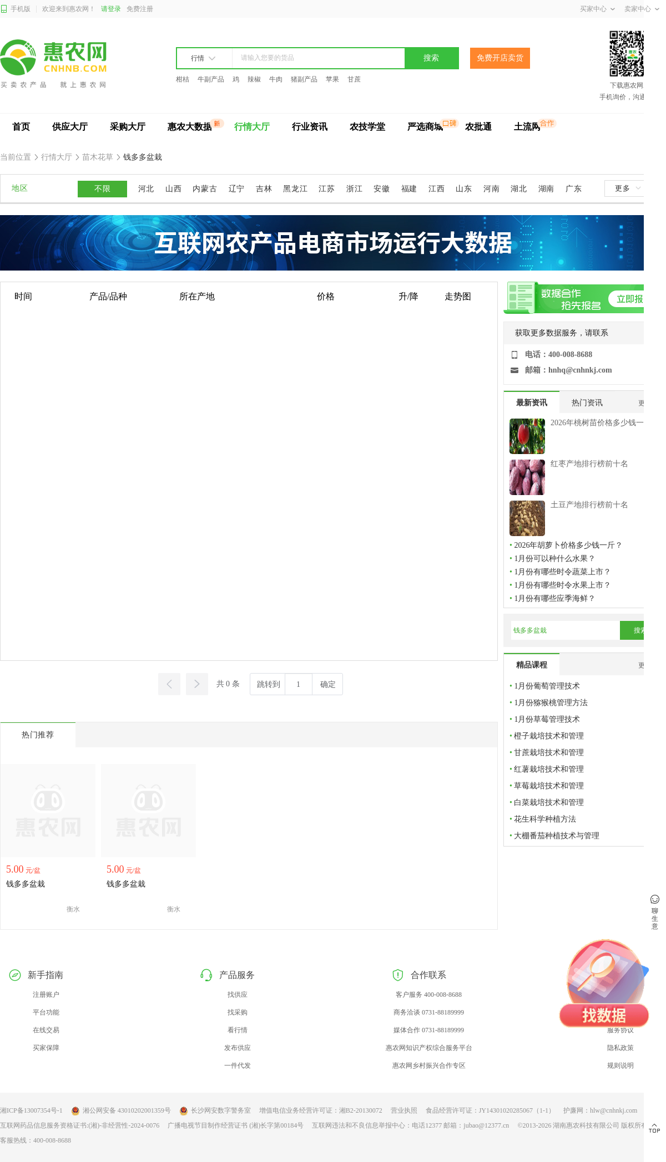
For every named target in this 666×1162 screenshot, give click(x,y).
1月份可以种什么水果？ (555, 558)
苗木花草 (97, 157)
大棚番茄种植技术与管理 (556, 836)
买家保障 (46, 1048)
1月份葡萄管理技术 (547, 686)
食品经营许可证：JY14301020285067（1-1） (490, 1110)
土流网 (527, 126)
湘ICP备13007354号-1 (31, 1110)
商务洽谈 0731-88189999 (428, 1012)
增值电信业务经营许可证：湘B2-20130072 (320, 1110)
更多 (627, 188)
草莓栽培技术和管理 (549, 786)
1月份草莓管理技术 (547, 719)
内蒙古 (205, 189)
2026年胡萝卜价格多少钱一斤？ (568, 545)
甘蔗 (354, 79)
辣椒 (254, 79)
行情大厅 (252, 126)
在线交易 (46, 1030)
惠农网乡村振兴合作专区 (429, 1065)
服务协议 (620, 1030)
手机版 (15, 9)
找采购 (238, 1012)
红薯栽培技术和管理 (549, 769)
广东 (574, 189)
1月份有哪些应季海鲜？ (555, 598)
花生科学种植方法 (545, 819)
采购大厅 (127, 126)
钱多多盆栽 (142, 157)
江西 (436, 189)
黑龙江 (295, 189)
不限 (102, 189)
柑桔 (182, 79)
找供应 (238, 994)
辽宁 (237, 189)
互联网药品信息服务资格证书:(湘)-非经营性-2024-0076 (79, 1125)
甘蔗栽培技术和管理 (549, 752)
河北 (146, 189)
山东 (464, 189)
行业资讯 (309, 126)
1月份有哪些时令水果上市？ (562, 585)
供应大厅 (70, 126)
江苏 (327, 189)
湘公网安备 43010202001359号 (121, 1111)
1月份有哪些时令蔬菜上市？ (562, 572)
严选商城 (425, 126)
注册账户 (46, 994)
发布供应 (237, 1048)
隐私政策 (620, 1048)
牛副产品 (211, 79)
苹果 (332, 79)
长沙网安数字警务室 (215, 1111)
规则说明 (620, 1065)
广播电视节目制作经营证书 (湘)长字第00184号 (236, 1125)
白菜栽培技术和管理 (549, 802)
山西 (173, 189)
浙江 (354, 189)
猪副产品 (304, 79)
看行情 (238, 1030)
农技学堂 (367, 126)
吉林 (264, 189)
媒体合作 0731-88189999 (428, 1030)
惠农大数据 (190, 126)
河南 (491, 189)
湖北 (519, 189)
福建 (409, 189)
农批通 (478, 126)
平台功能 (46, 1012)
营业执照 (404, 1110)
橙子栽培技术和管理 (549, 736)
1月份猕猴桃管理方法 (551, 703)
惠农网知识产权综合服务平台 (429, 1048)
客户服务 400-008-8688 (429, 994)
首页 (21, 126)
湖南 (546, 189)
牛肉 (275, 79)
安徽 (382, 189)
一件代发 (237, 1065)
